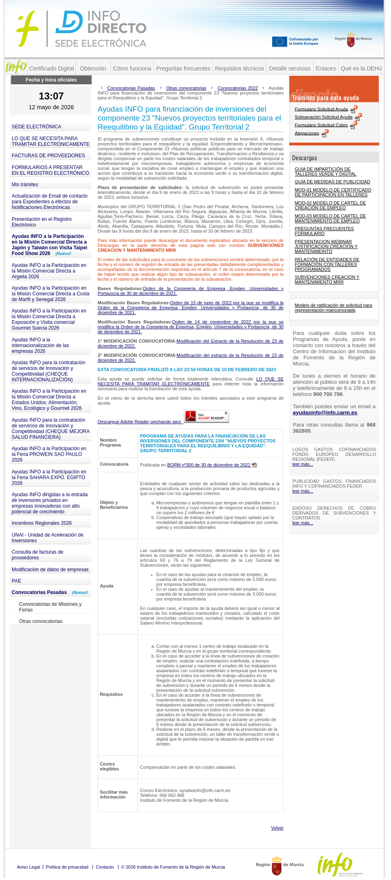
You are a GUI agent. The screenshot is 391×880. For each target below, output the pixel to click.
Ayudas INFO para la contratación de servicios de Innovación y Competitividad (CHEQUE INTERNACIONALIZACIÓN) (49, 371)
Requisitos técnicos (239, 68)
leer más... (302, 464)
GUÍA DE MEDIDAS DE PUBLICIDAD (332, 181)
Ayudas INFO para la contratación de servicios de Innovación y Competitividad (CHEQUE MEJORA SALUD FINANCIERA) (51, 428)
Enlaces (326, 68)
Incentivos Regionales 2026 (42, 523)
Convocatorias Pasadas (50, 592)
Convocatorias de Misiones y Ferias (50, 607)
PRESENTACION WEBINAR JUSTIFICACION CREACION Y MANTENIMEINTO (326, 246)
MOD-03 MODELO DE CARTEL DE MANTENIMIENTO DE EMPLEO (330, 218)
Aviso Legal (28, 867)
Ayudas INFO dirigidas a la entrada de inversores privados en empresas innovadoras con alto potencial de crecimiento (50, 503)
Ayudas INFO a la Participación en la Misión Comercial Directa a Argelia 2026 (49, 270)
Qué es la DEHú (361, 68)
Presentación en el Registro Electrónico (42, 222)
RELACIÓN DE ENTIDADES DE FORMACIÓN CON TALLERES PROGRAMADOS (327, 264)
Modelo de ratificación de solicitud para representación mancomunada (333, 307)
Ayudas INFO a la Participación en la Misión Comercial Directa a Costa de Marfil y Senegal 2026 (51, 293)
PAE (16, 581)
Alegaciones (307, 132)
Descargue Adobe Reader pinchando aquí (163, 421)
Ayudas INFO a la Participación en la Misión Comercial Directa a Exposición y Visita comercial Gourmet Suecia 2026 (49, 319)
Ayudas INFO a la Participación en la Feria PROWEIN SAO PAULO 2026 (49, 454)
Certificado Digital (51, 68)
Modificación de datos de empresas (50, 569)
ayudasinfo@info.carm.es (325, 412)
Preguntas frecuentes (183, 68)
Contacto (105, 867)
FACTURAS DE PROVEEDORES (48, 155)
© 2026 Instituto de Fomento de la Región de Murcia (173, 867)
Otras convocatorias (41, 621)
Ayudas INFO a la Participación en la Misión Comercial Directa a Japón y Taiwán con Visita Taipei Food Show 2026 (49, 244)
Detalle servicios (290, 68)
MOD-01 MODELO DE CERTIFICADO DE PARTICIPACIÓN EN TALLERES (333, 192)
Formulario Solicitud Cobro (321, 124)
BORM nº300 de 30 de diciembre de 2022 (212, 464)
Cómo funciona (132, 68)
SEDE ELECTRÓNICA (36, 127)
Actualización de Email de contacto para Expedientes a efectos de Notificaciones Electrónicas (50, 201)
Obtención (93, 68)
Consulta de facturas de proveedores (38, 555)
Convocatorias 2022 (237, 88)
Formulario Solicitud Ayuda (321, 108)
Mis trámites (25, 184)
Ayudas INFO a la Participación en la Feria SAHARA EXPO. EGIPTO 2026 (49, 477)
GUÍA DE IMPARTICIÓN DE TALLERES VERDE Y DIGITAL (325, 171)
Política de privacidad (67, 867)
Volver (277, 827)
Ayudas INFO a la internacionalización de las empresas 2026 (40, 345)
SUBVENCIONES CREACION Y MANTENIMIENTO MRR (327, 279)
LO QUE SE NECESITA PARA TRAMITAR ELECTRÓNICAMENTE (51, 141)
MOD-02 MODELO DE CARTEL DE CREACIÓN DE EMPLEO (330, 205)
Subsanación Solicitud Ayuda (324, 116)
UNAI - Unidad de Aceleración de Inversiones (47, 537)
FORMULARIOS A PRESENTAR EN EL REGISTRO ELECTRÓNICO (50, 170)
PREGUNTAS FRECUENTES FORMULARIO (324, 231)
